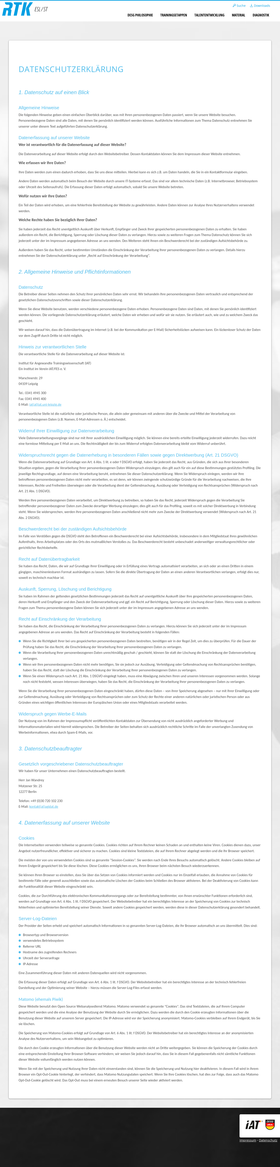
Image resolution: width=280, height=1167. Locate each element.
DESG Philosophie (140, 15)
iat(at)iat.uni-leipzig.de (45, 404)
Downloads (260, 5)
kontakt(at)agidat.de (43, 807)
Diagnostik (261, 15)
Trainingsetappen (173, 15)
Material (238, 15)
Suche (239, 5)
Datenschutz (268, 1140)
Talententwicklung (209, 15)
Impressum (248, 1140)
